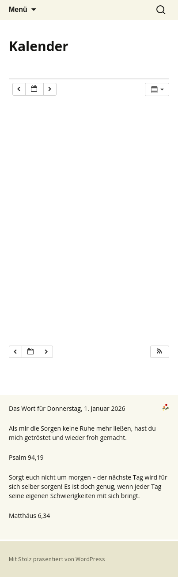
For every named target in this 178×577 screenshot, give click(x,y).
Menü (18, 9)
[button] (159, 352)
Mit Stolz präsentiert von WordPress (57, 559)
